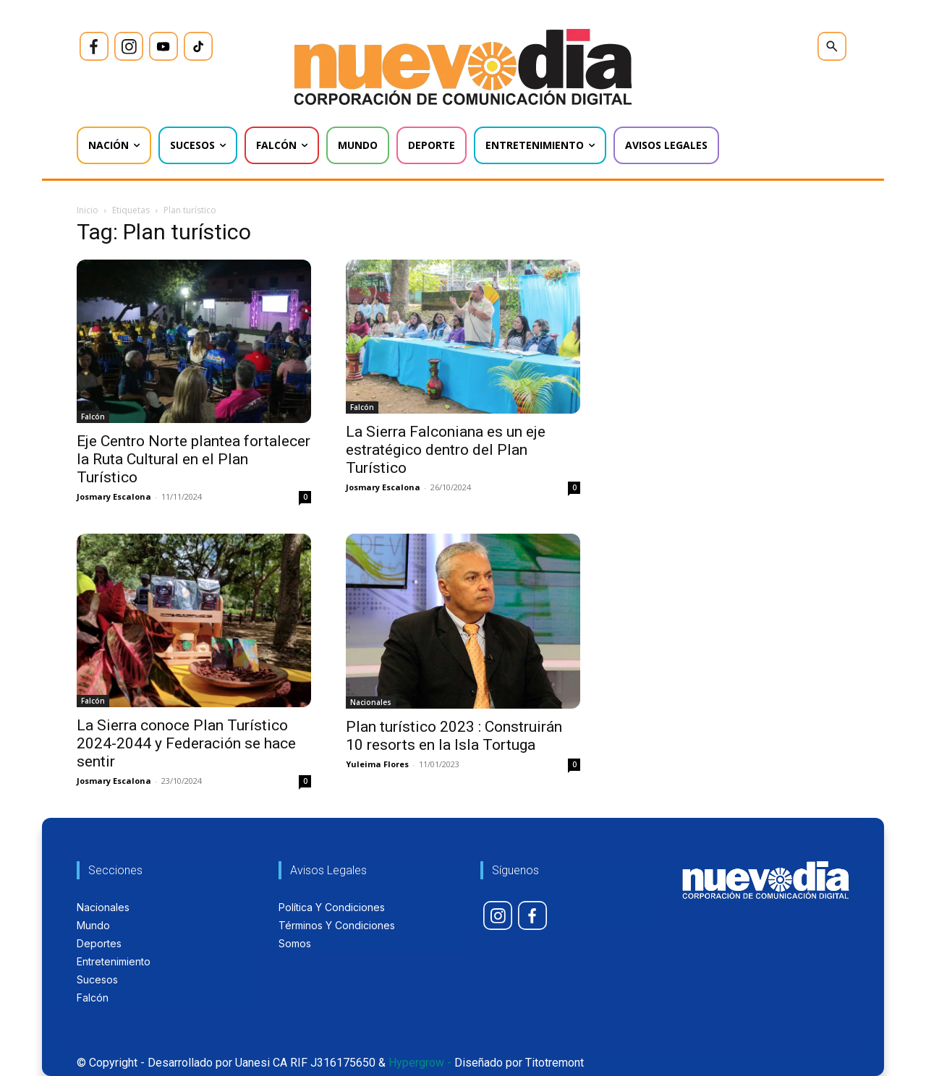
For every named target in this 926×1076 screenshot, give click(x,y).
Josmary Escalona (114, 496)
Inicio (87, 210)
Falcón (93, 416)
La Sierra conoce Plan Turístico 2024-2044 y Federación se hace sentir (186, 743)
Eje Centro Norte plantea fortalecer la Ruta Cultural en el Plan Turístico (193, 459)
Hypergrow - (419, 1062)
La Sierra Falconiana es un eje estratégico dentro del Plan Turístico (445, 450)
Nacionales (370, 702)
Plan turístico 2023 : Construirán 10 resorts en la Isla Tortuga (454, 735)
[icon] (94, 46)
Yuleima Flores (377, 764)
